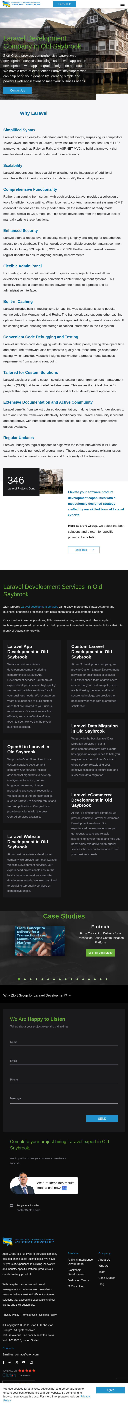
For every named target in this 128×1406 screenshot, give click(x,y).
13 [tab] (89, 979)
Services (73, 1253)
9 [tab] (65, 979)
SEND (102, 1118)
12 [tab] (83, 979)
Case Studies (106, 1277)
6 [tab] (48, 979)
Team (102, 1271)
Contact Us (17, 90)
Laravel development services (39, 606)
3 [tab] (31, 979)
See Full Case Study (100, 952)
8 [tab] (60, 979)
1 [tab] (19, 979)
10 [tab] (71, 979)
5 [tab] (42, 979)
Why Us (103, 1265)
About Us (104, 1259)
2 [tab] (25, 979)
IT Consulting (76, 1286)
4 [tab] (36, 979)
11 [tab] (77, 979)
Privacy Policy (10, 1314)
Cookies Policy (48, 1314)
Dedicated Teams (79, 1280)
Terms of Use (29, 1314)
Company (104, 1253)
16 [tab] (106, 979)
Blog (101, 1284)
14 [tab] (95, 979)
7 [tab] (54, 979)
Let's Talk (64, 4)
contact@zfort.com (28, 1210)
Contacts (8, 1348)
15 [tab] (101, 979)
